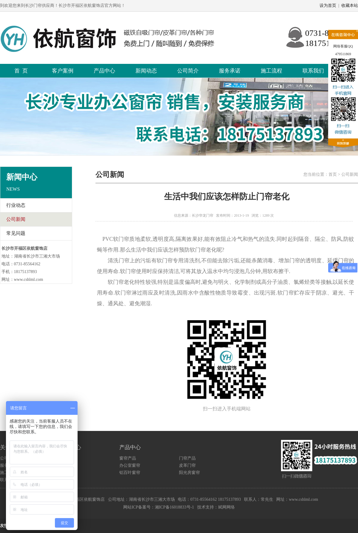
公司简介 (188, 71)
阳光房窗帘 (189, 472)
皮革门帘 (187, 465)
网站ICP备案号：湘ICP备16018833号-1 (158, 507)
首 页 (21, 71)
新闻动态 (146, 71)
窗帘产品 (127, 458)
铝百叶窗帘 (129, 472)
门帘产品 (187, 458)
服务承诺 (229, 71)
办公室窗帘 (129, 465)
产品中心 (104, 71)
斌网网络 (226, 507)
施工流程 (271, 71)
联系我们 (313, 71)
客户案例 (62, 71)
